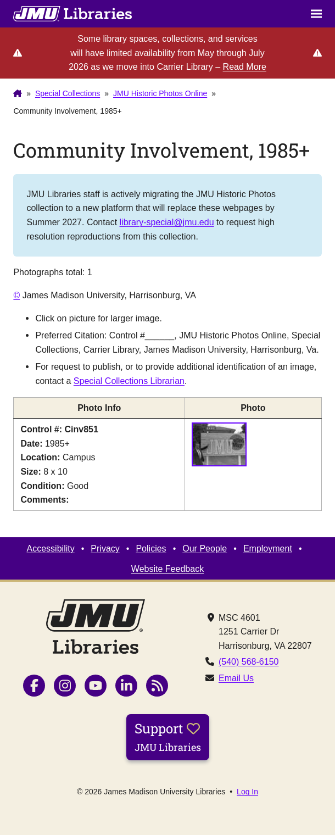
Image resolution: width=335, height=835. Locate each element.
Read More (244, 66)
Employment (267, 548)
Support (168, 737)
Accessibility (50, 548)
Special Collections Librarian (129, 381)
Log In (247, 791)
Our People (204, 548)
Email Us (236, 678)
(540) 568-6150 (249, 661)
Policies (151, 548)
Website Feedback (167, 569)
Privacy (105, 548)
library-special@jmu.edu (167, 222)
